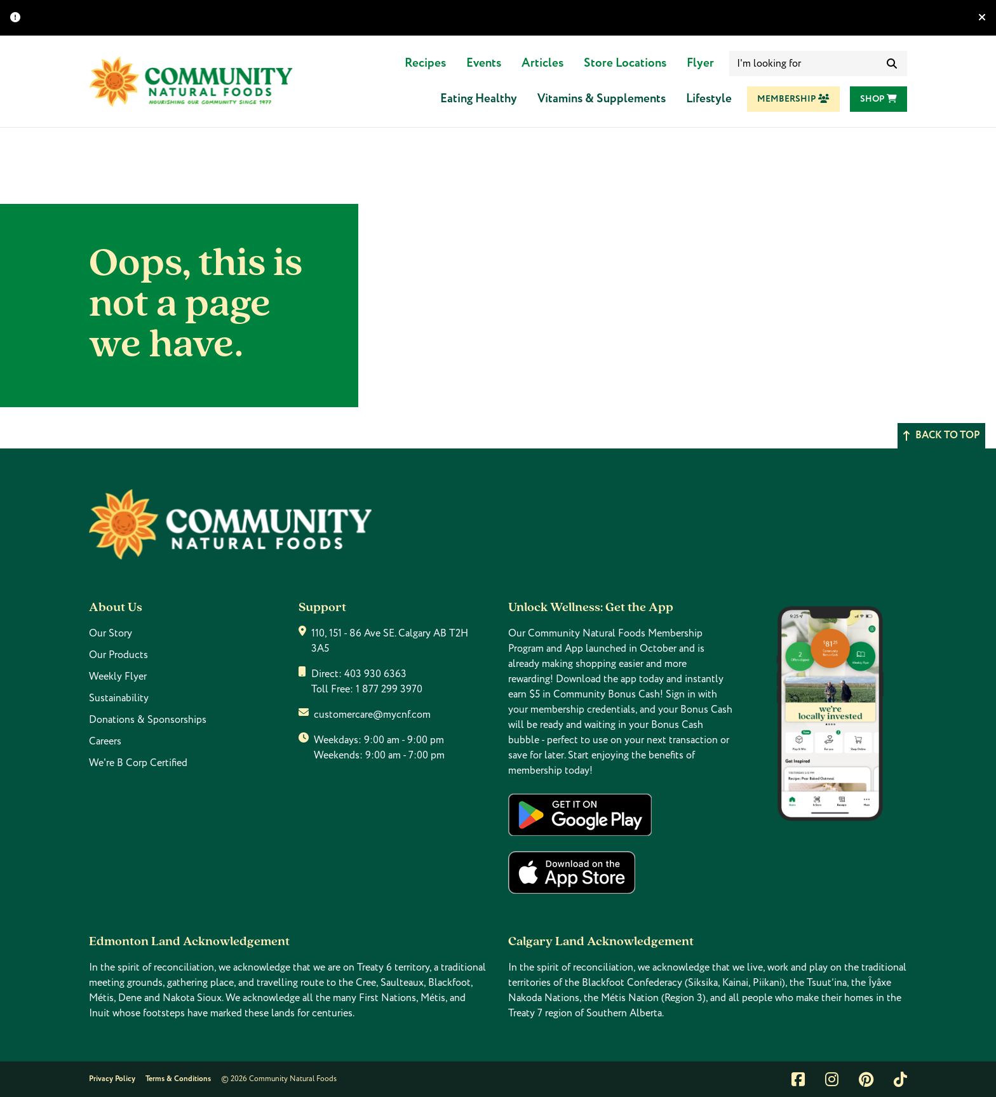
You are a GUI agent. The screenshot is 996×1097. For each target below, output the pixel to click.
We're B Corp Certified (138, 763)
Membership (793, 99)
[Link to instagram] (831, 1079)
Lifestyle (709, 98)
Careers (105, 741)
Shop (878, 99)
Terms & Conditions (178, 1078)
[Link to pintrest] (866, 1079)
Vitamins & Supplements (601, 98)
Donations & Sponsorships (147, 720)
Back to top (941, 435)
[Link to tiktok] (900, 1079)
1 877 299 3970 (389, 689)
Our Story (110, 633)
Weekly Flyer (118, 676)
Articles (542, 63)
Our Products (118, 655)
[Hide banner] (982, 17)
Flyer (700, 63)
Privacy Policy (112, 1078)
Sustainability (119, 698)
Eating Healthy (478, 98)
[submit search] (892, 63)
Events (483, 63)
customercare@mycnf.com (372, 715)
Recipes (425, 63)
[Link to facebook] (798, 1079)
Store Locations (625, 63)
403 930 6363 (375, 674)
